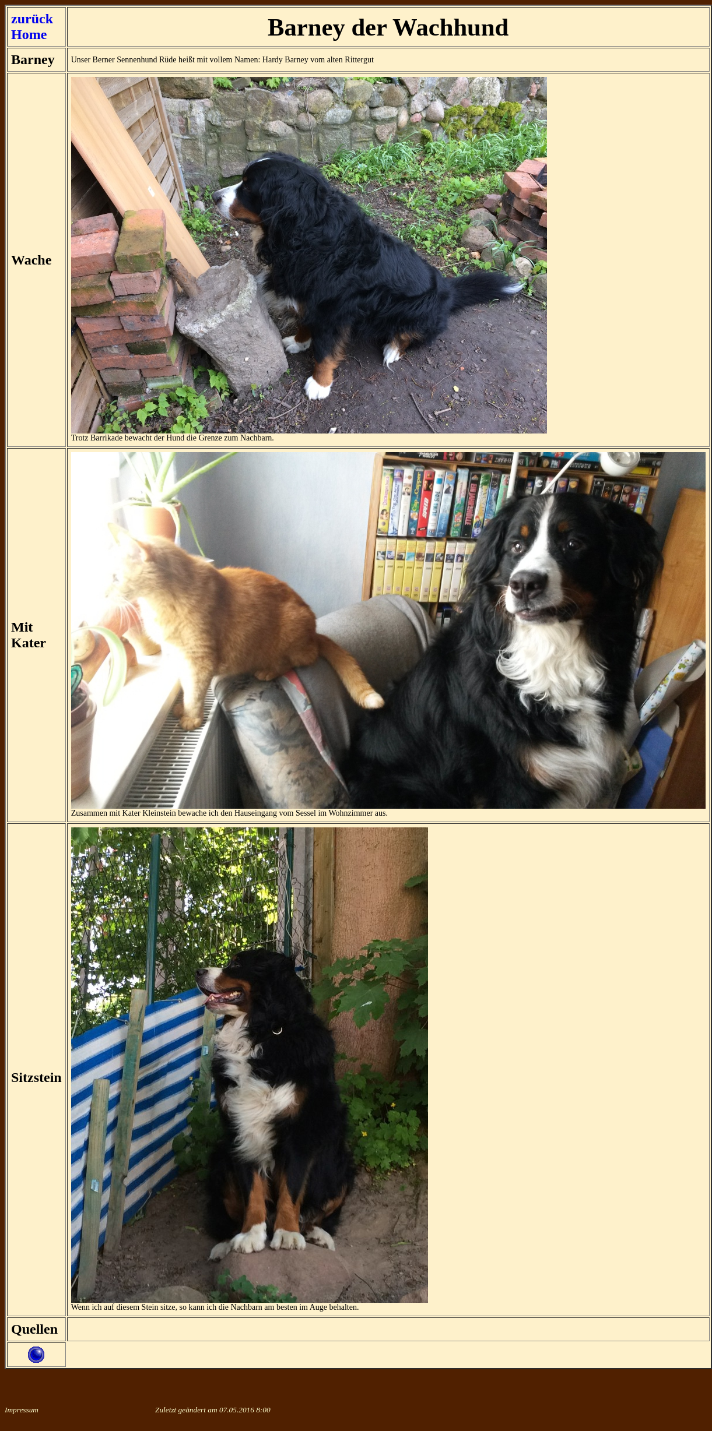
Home (29, 34)
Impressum (21, 1409)
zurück (32, 18)
